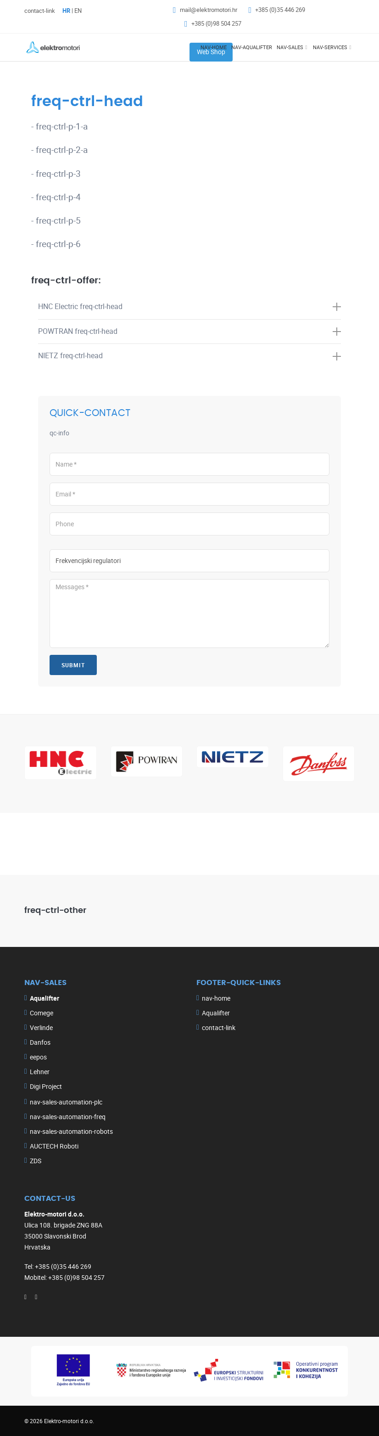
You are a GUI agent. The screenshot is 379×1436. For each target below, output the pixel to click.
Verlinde (41, 1027)
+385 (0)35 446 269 (280, 10)
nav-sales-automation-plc (66, 1102)
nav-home (214, 47)
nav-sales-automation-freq (68, 1116)
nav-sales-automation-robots (71, 1131)
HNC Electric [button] (189, 306)
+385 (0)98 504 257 (216, 23)
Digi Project (46, 1086)
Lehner (40, 1071)
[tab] (189, 307)
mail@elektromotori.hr (208, 10)
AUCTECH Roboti (54, 1146)
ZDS (35, 1160)
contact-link (39, 10)
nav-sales (290, 47)
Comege (41, 1012)
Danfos (40, 1042)
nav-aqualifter (251, 47)
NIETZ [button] (189, 355)
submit (73, 665)
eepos (38, 1057)
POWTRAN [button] (189, 331)
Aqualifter (216, 1012)
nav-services (330, 47)
